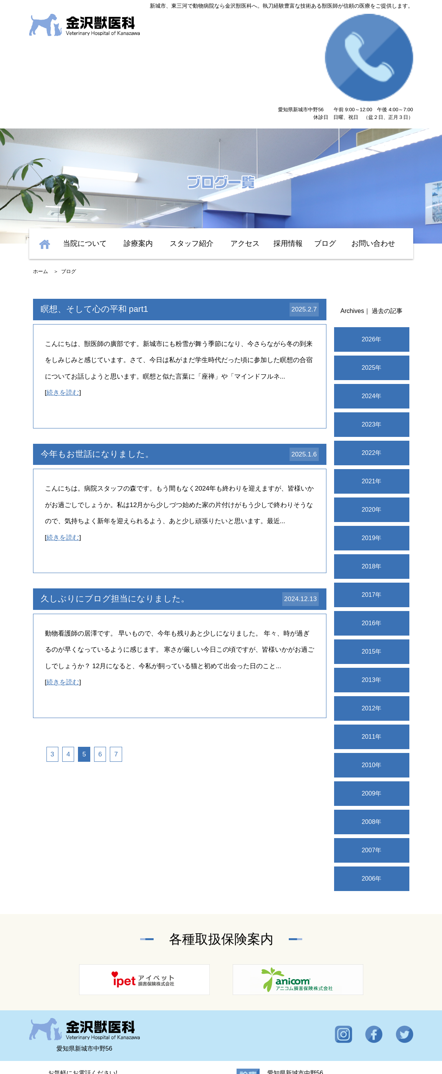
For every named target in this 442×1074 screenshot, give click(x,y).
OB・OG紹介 (347, 1041)
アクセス (245, 169)
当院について (85, 169)
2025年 (372, 293)
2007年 (372, 775)
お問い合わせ (373, 169)
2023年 (372, 349)
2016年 (372, 548)
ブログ (325, 169)
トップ (56, 1041)
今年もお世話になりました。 (97, 379)
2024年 (372, 321)
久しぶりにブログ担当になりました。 (115, 524)
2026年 (372, 264)
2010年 (372, 690)
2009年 (372, 718)
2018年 (372, 491)
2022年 (372, 378)
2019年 (372, 463)
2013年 (372, 605)
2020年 (372, 435)
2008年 (372, 747)
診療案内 (138, 169)
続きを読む (62, 317)
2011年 (372, 662)
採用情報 (288, 169)
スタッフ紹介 (192, 169)
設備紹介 (221, 1041)
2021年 (372, 406)
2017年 (372, 520)
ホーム (40, 196)
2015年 (372, 576)
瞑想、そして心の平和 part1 (94, 234)
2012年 (372, 633)
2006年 (372, 804)
